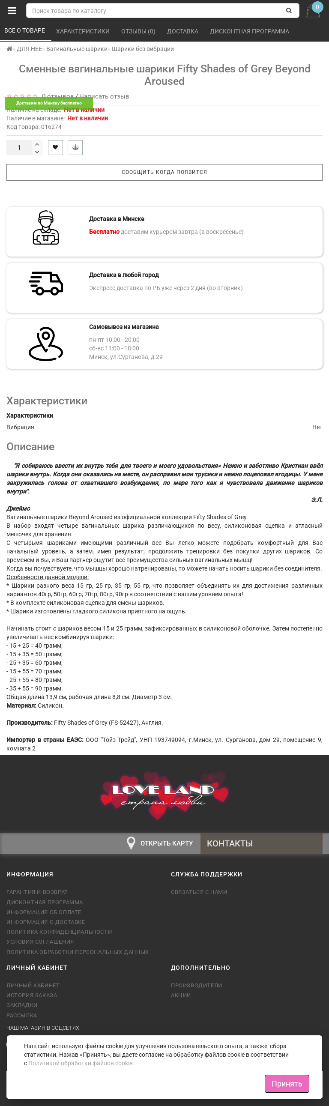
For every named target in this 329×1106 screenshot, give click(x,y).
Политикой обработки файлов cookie (80, 1063)
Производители (196, 985)
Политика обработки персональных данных (77, 952)
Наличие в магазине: (57, 118)
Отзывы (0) (139, 31)
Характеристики (83, 31)
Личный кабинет (33, 985)
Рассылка (21, 1015)
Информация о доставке (45, 922)
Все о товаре (25, 30)
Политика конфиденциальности (59, 932)
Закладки (22, 1005)
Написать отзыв (104, 96)
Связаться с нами (199, 892)
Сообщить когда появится (164, 172)
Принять (287, 1083)
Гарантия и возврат (37, 892)
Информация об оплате (43, 912)
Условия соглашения (40, 942)
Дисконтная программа (250, 31)
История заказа (31, 995)
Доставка (183, 31)
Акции (181, 995)
